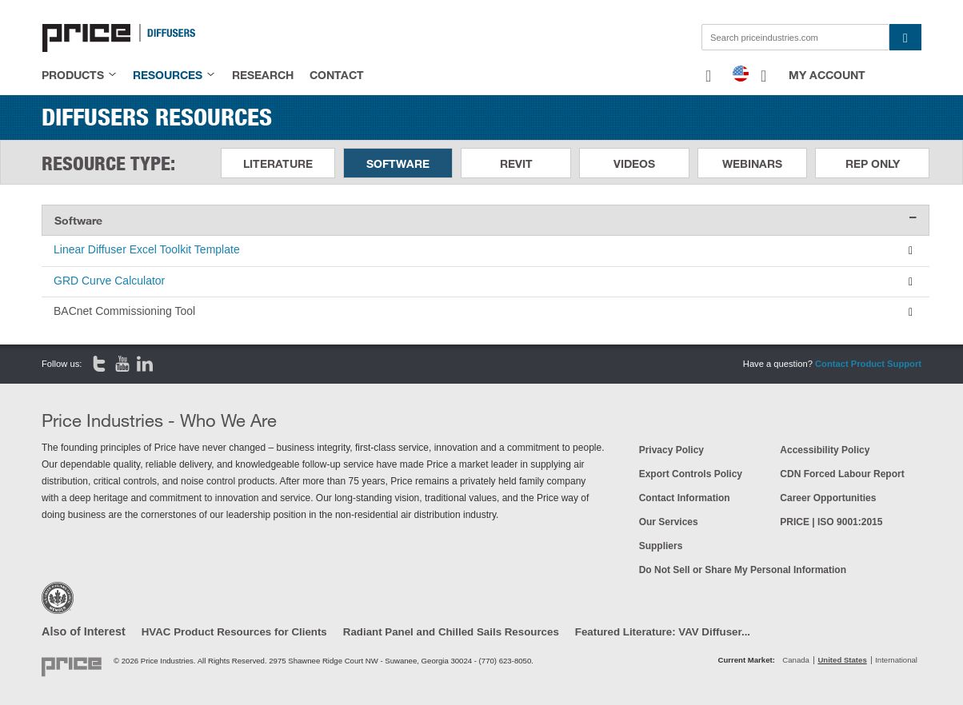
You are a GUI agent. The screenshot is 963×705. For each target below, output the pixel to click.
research (263, 75)
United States (841, 659)
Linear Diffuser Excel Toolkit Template (147, 249)
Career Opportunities (828, 498)
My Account (827, 75)
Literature (278, 163)
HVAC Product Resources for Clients (234, 632)
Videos (634, 163)
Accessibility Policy (824, 450)
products (73, 75)
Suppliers (661, 546)
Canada (795, 659)
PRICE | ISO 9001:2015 (831, 522)
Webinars (752, 163)
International (896, 659)
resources (167, 75)
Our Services (668, 522)
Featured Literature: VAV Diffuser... (662, 632)
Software (398, 163)
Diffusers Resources (157, 116)
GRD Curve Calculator (109, 280)
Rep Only (872, 163)
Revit (516, 163)
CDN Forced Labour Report (842, 474)
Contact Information (684, 498)
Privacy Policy (671, 450)
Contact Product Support (868, 363)
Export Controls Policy (690, 474)
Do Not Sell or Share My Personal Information (742, 570)
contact (337, 75)
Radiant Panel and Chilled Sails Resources (451, 632)
